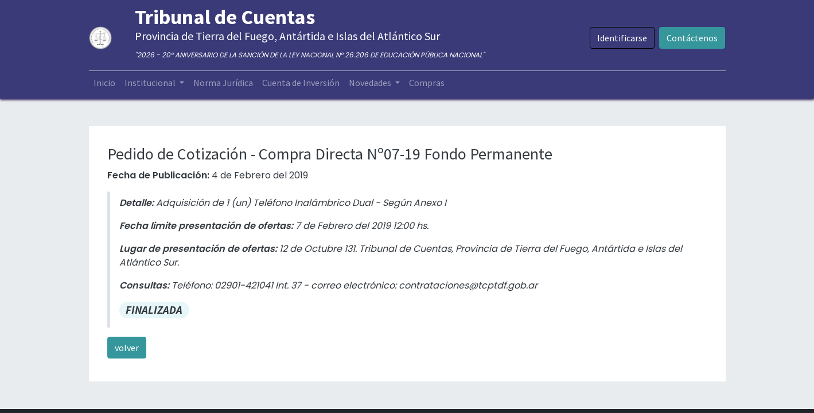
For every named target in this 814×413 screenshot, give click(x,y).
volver (127, 347)
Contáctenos (692, 38)
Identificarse (622, 38)
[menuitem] (104, 82)
